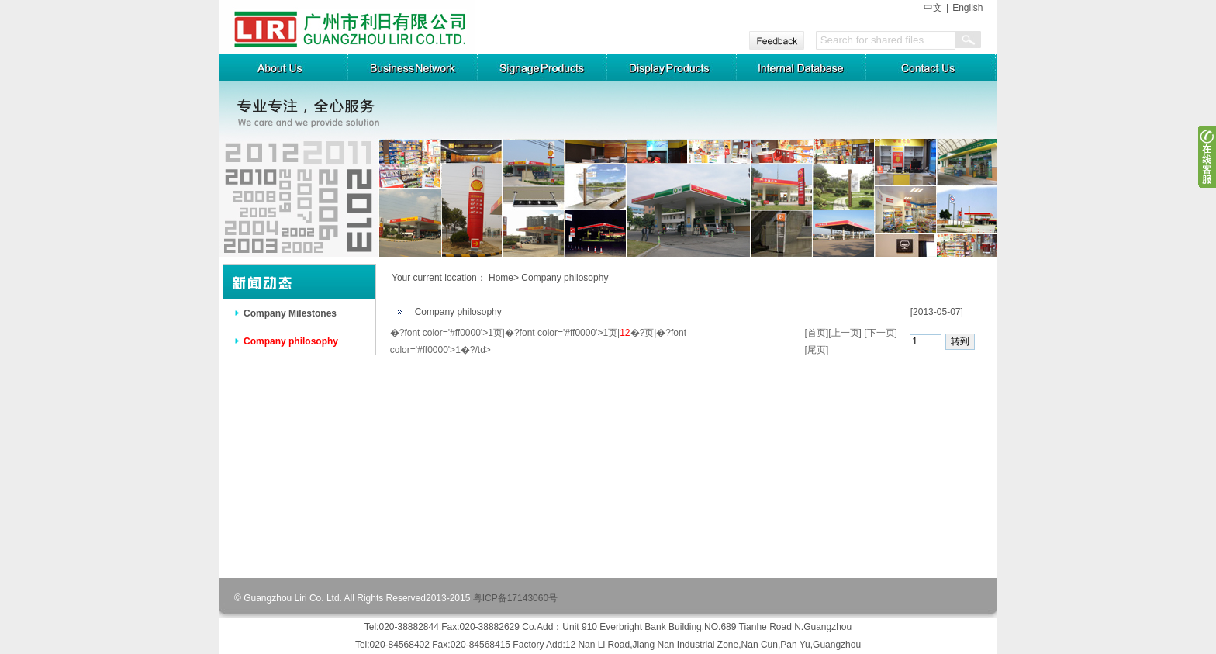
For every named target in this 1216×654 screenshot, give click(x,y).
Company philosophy (291, 341)
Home (501, 277)
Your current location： (439, 277)
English (967, 7)
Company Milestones (290, 313)
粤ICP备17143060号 (515, 598)
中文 (933, 7)
